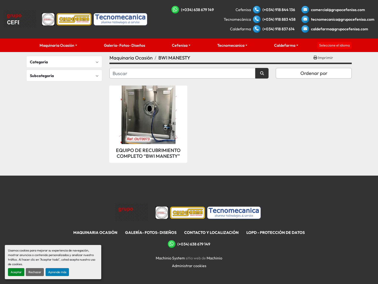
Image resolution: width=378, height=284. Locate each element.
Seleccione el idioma (334, 45)
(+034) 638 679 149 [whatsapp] (197, 9)
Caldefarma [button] (284, 45)
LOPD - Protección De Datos (275, 232)
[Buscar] (182, 73)
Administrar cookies (189, 265)
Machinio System (170, 258)
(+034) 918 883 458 (279, 19)
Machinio (214, 258)
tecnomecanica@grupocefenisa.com (342, 19)
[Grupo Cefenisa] (131, 212)
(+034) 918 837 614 (279, 28)
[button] (58, 45)
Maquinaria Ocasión (57, 45)
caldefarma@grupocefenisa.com (339, 28)
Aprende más (57, 272)
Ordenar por (313, 73)
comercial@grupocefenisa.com (338, 9)
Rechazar (34, 272)
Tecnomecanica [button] (230, 45)
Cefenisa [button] (180, 45)
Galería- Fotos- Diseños (124, 45)
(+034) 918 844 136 (279, 9)
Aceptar (16, 272)
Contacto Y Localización (211, 232)
